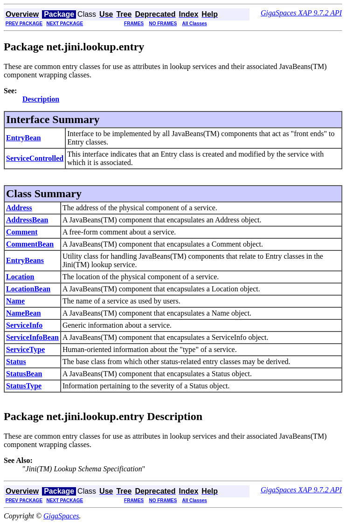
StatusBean (24, 374)
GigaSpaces (61, 516)
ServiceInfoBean (32, 337)
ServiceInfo (24, 325)
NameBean (23, 313)
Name (15, 301)
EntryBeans (25, 260)
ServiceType (25, 349)
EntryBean (23, 138)
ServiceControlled (34, 158)
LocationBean (28, 289)
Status (16, 361)
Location (20, 277)
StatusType (24, 386)
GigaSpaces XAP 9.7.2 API (301, 13)
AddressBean (27, 220)
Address (19, 208)
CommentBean (30, 244)
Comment (22, 232)
